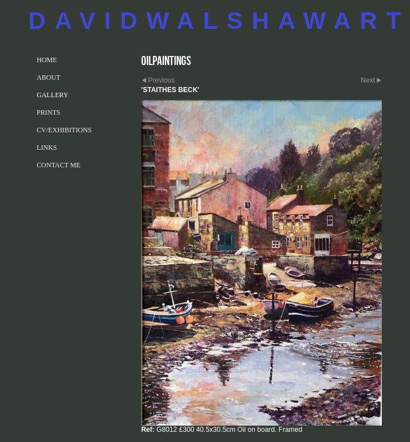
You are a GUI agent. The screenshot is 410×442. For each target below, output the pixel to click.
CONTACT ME (58, 165)
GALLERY (52, 95)
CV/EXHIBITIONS (64, 130)
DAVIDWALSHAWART (219, 20)
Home (47, 60)
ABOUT (48, 77)
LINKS (47, 147)
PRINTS (48, 112)
